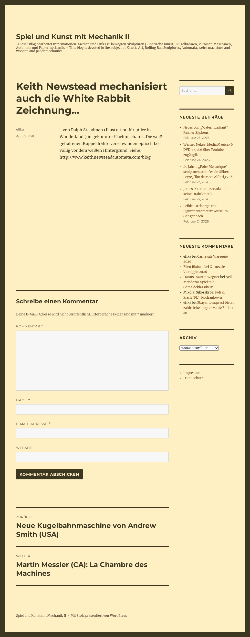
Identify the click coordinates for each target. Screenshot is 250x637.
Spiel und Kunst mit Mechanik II (72, 36)
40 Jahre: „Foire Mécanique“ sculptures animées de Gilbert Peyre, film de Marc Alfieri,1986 (208, 172)
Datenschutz (193, 378)
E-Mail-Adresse (33, 424)
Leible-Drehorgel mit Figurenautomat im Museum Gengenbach (205, 211)
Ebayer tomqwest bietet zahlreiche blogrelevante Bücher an (208, 308)
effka (20, 129)
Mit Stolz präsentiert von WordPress (99, 616)
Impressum (192, 373)
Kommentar (29, 326)
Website (24, 448)
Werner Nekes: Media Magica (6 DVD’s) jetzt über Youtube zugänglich (208, 149)
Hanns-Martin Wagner (201, 277)
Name (23, 400)
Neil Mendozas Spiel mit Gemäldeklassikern (207, 282)
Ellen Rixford (193, 267)
